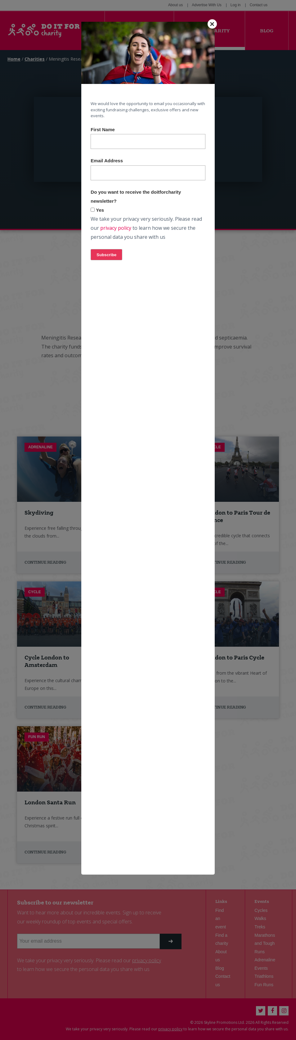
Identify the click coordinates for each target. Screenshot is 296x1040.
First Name (103, 129)
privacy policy (115, 227)
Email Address (107, 160)
